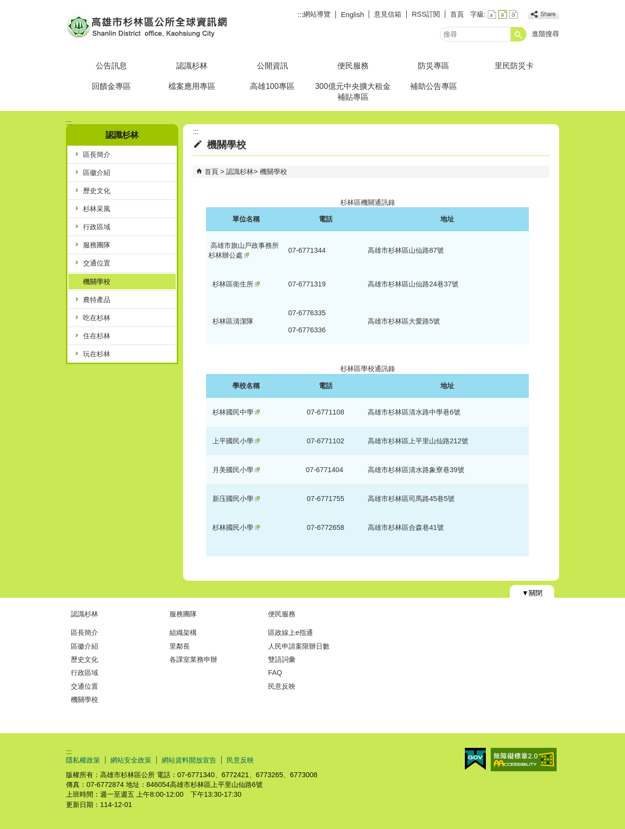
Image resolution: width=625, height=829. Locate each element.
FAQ (275, 672)
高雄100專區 (272, 86)
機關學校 (96, 281)
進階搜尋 (545, 34)
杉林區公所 (148, 26)
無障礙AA (524, 759)
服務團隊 (96, 245)
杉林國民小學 (236, 527)
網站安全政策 (130, 760)
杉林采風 (96, 209)
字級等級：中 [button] (502, 14)
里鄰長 (179, 646)
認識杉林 (192, 66)
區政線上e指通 (290, 632)
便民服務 (353, 66)
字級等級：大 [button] (513, 14)
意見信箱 (387, 14)
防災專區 (433, 66)
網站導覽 (317, 14)
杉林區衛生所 (236, 284)
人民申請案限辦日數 (299, 646)
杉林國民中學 (236, 412)
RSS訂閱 (426, 14)
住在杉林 (96, 336)
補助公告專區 (433, 86)
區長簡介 (96, 154)
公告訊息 (111, 66)
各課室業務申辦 (193, 659)
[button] (518, 34)
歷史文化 (96, 191)
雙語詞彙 (281, 659)
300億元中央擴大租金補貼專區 (352, 91)
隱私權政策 (83, 760)
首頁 (457, 14)
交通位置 (96, 263)
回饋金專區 (111, 86)
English (352, 15)
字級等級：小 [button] (492, 14)
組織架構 (183, 632)
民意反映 (281, 686)
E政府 (475, 759)
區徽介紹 (96, 172)
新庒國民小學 (236, 498)
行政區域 (96, 227)
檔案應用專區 (191, 86)
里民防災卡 (514, 66)
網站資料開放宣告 (189, 760)
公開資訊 (272, 66)
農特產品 (96, 300)
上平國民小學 (236, 441)
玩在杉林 (96, 354)
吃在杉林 (96, 318)
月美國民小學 (236, 470)
